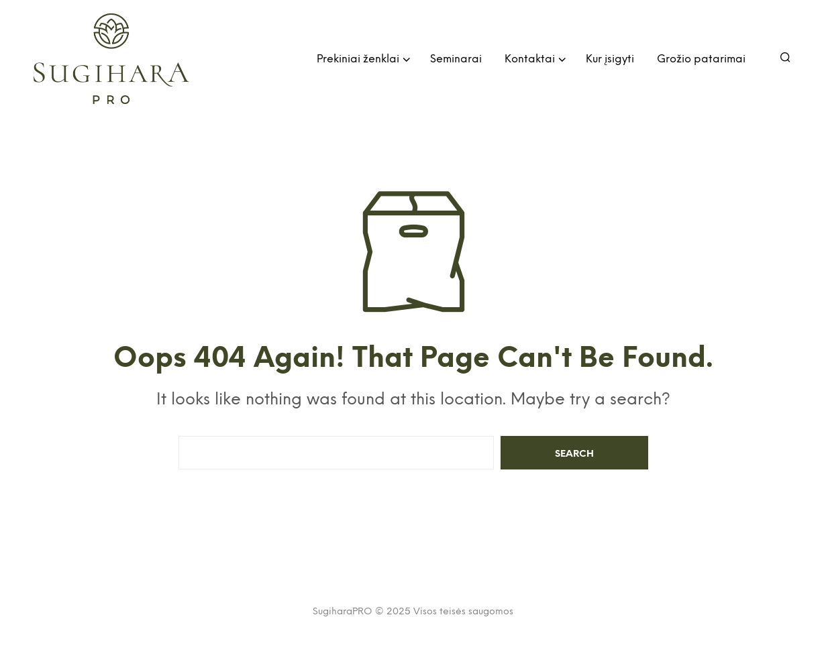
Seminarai (456, 59)
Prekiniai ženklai (358, 59)
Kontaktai (530, 59)
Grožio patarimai (701, 59)
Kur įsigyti (610, 59)
